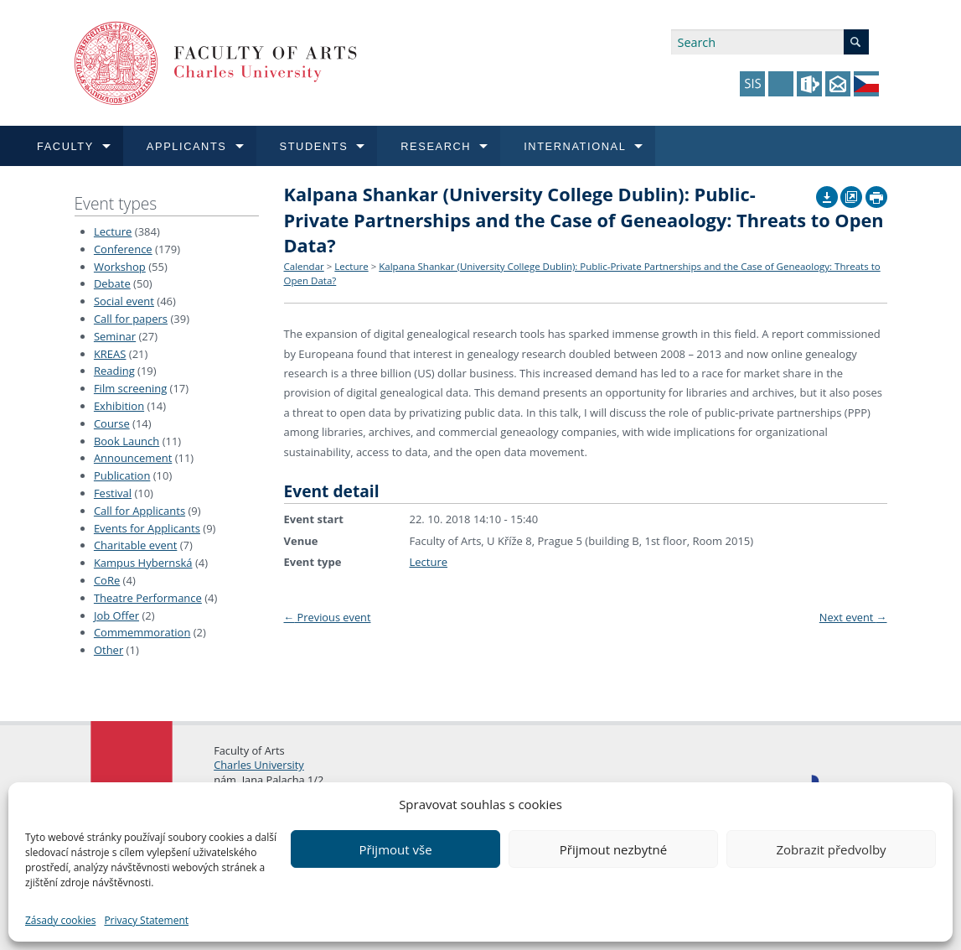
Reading (114, 370)
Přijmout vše (395, 849)
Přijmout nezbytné (613, 849)
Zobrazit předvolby (831, 849)
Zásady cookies (60, 920)
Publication (122, 475)
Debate (112, 283)
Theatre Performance (148, 597)
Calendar (304, 266)
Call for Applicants (139, 510)
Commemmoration (142, 632)
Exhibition (119, 405)
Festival (113, 493)
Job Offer (116, 615)
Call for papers (131, 318)
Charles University (259, 764)
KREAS (110, 353)
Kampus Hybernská (143, 562)
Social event (124, 301)
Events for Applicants (147, 528)
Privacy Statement (146, 920)
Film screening (130, 388)
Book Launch (126, 441)
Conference (123, 249)
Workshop (120, 266)
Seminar (115, 336)
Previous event (327, 617)
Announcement (133, 457)
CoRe (107, 580)
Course (112, 423)
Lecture (113, 231)
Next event (853, 617)
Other (108, 649)
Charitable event (135, 545)
